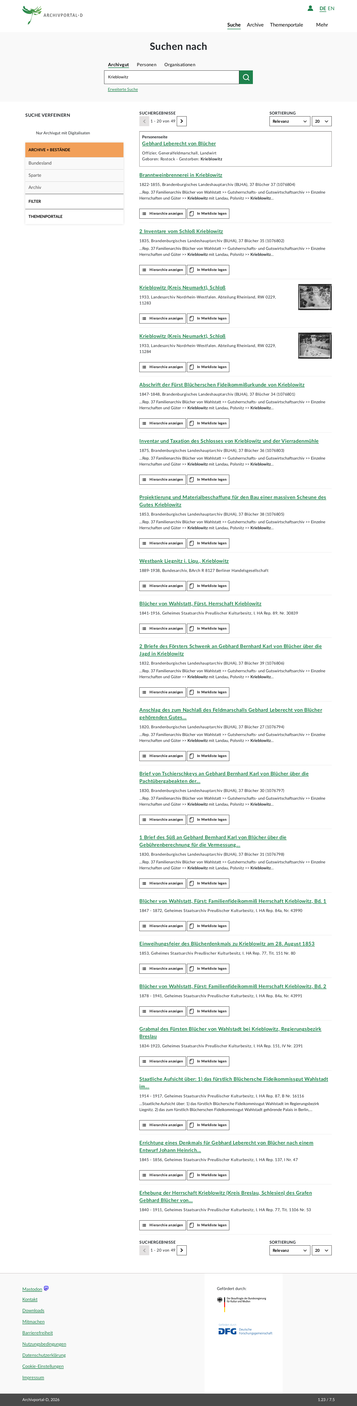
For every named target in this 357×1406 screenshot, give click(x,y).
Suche (234, 25)
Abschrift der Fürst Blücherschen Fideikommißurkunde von (221, 384)
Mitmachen (33, 1322)
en (331, 8)
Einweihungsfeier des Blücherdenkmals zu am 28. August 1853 (227, 943)
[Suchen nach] (246, 77)
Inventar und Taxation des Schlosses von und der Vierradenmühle (229, 441)
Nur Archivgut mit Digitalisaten (63, 133)
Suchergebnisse (157, 113)
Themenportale (287, 25)
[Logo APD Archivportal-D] (52, 16)
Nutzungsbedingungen (44, 1344)
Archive (255, 25)
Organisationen (179, 65)
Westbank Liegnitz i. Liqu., (184, 561)
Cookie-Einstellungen (43, 1366)
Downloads (33, 1311)
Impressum (33, 1378)
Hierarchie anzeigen (166, 213)
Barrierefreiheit (37, 1333)
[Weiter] (182, 121)
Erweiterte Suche (123, 89)
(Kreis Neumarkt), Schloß (182, 287)
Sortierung (282, 113)
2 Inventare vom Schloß (181, 231)
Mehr (322, 25)
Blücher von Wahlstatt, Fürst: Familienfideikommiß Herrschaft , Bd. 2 (232, 986)
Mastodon (32, 1289)
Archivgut (118, 65)
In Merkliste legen (212, 213)
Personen (146, 65)
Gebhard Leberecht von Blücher (179, 143)
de (323, 8)
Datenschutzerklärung (44, 1355)
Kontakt (29, 1299)
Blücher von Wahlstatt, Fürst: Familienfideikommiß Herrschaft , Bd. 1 (232, 901)
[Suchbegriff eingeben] (171, 77)
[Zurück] (144, 121)
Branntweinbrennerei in (180, 175)
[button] (74, 150)
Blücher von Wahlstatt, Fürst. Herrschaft (200, 603)
